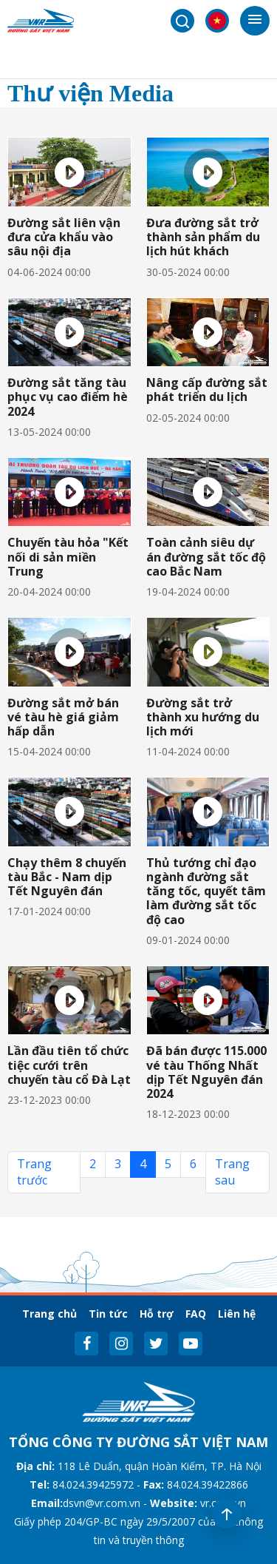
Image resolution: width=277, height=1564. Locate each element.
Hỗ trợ (157, 1314)
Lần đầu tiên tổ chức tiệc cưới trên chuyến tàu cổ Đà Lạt (69, 1064)
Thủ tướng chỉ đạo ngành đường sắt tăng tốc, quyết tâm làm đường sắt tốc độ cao (206, 891)
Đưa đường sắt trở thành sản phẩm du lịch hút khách (203, 237)
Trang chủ (49, 1314)
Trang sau (232, 1172)
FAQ (195, 1314)
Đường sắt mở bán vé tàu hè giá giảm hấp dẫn (63, 717)
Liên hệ (237, 1314)
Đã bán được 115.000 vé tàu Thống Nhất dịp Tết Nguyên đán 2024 (206, 1072)
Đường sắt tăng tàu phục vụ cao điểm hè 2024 (67, 396)
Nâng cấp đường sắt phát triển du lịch (206, 389)
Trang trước (34, 1172)
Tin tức (108, 1314)
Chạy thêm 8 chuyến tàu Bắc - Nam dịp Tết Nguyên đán (66, 877)
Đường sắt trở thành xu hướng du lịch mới (202, 717)
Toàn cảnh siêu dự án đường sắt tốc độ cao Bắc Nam (206, 556)
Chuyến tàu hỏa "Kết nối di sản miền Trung (68, 556)
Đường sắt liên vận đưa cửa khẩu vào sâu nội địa (63, 237)
